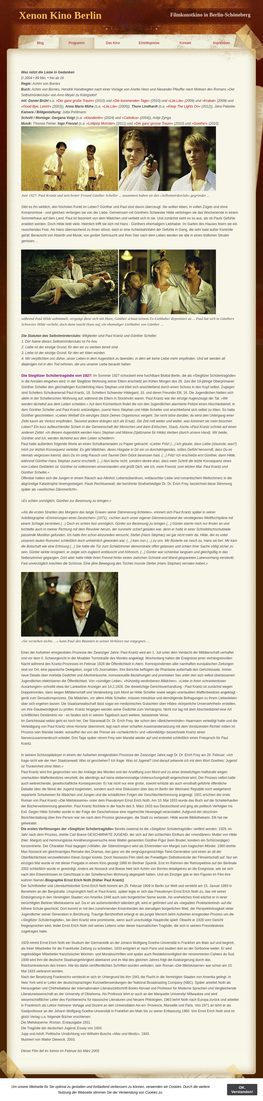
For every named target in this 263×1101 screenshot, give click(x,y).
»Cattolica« (130, 118)
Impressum (221, 43)
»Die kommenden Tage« (131, 101)
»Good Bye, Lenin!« (36, 106)
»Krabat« (209, 101)
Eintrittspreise (149, 43)
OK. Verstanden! (242, 1089)
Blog (40, 43)
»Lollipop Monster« (100, 123)
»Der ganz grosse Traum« (153, 123)
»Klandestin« (94, 118)
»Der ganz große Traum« (75, 101)
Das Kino (113, 43)
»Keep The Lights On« (183, 106)
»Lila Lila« (176, 101)
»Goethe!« (200, 123)
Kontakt (185, 43)
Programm (76, 43)
